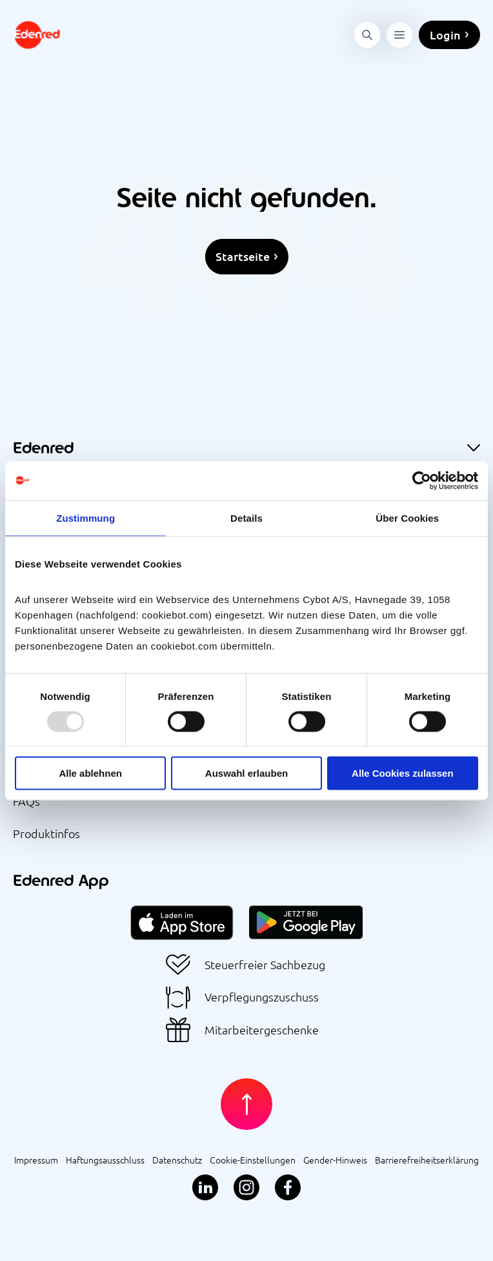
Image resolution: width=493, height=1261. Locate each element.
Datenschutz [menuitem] (177, 1159)
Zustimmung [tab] (85, 517)
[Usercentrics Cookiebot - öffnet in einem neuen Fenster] (421, 480)
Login (445, 34)
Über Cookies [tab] (407, 517)
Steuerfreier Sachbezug (265, 965)
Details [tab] (246, 517)
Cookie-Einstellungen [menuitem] (253, 1159)
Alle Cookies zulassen (403, 773)
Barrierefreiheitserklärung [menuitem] (427, 1159)
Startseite (243, 256)
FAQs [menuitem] (26, 801)
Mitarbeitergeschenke (262, 1030)
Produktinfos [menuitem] (46, 833)
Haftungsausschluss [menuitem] (105, 1159)
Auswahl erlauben (246, 773)
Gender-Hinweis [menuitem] (335, 1159)
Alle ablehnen (90, 773)
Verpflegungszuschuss (262, 997)
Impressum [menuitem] (36, 1159)
